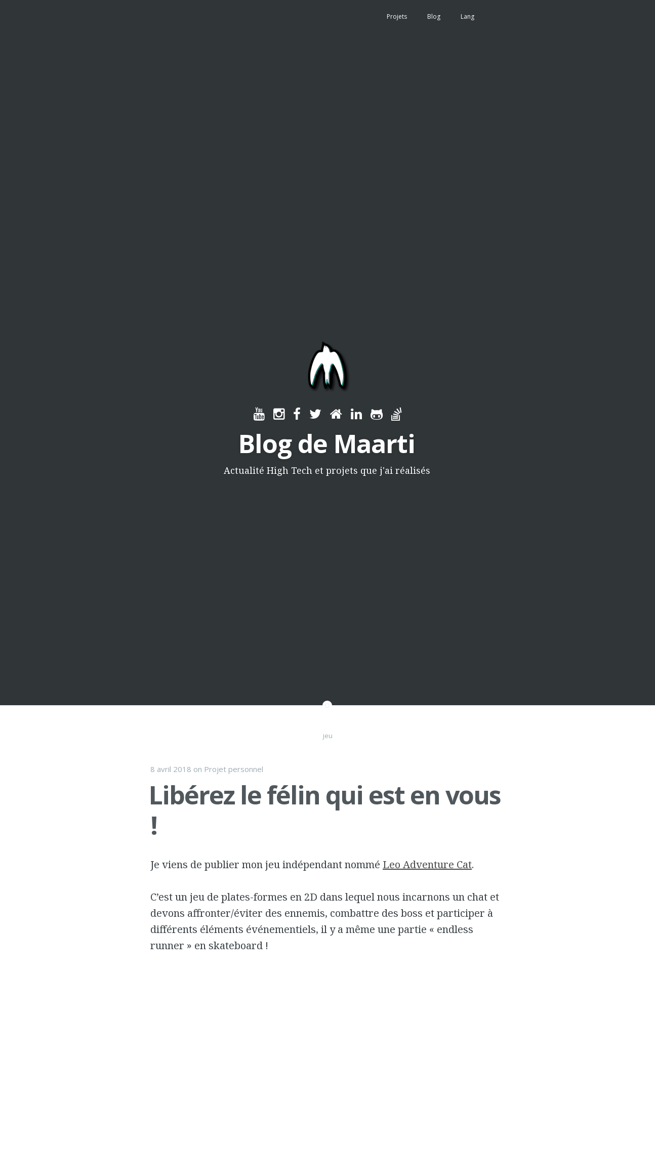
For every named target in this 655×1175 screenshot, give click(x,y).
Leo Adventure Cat (427, 864)
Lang (467, 16)
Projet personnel (233, 769)
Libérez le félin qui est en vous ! (325, 810)
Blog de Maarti (326, 443)
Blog (433, 16)
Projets (397, 16)
